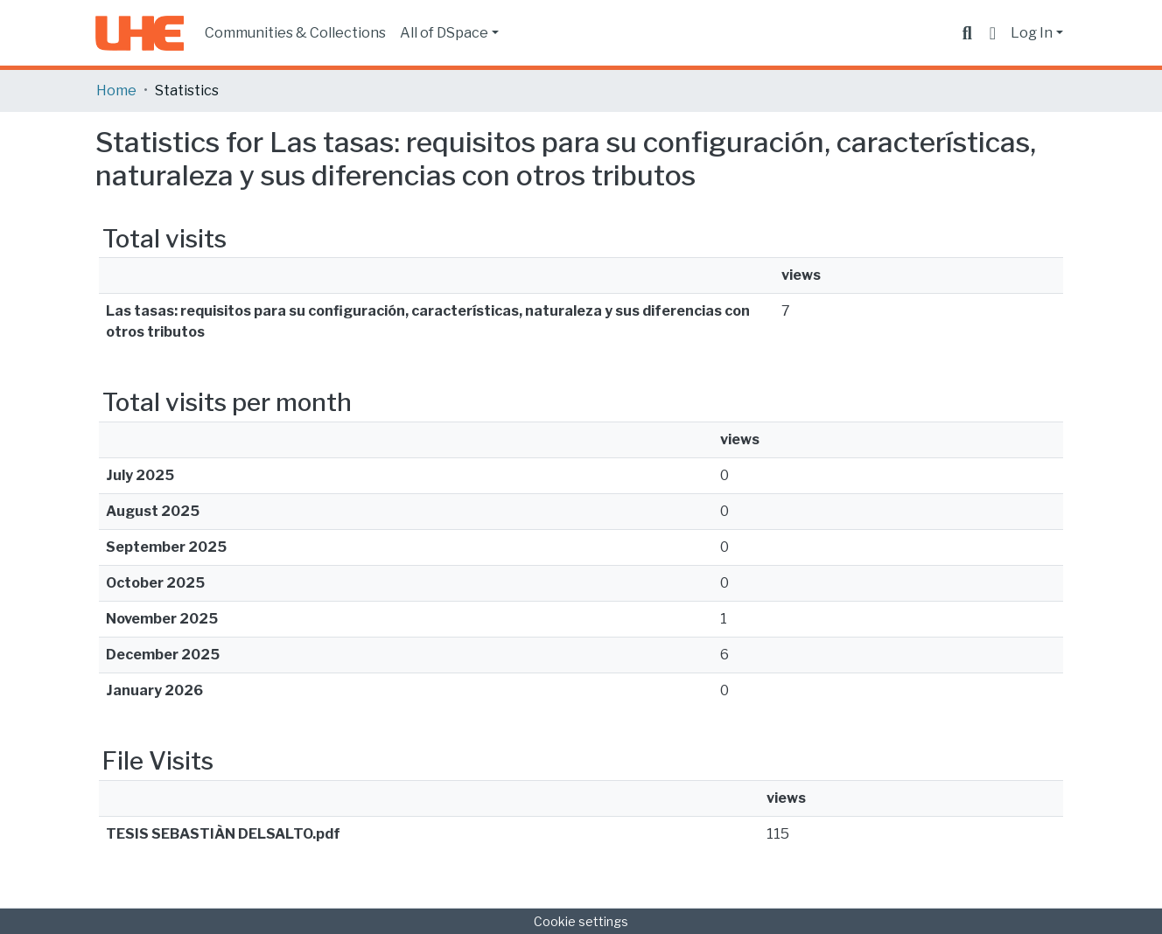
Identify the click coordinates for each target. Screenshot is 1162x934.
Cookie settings (581, 921)
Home (116, 90)
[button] (992, 33)
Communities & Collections (295, 32)
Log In (1032, 32)
